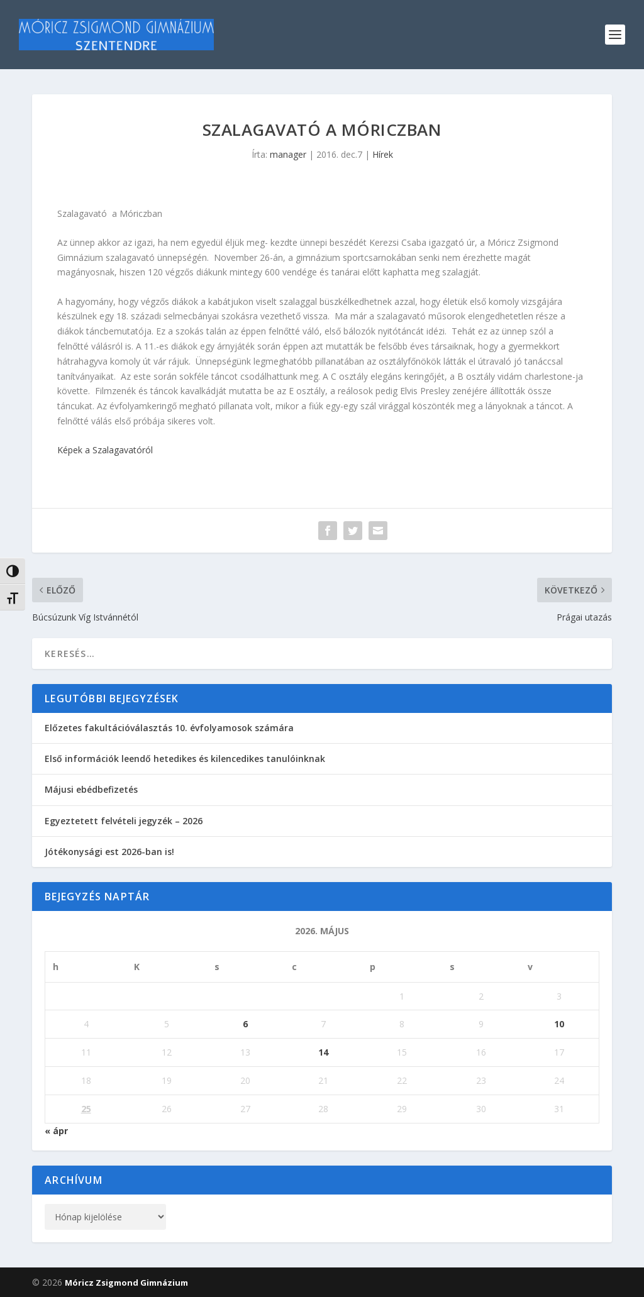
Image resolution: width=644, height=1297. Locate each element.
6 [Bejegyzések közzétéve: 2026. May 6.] (245, 1024)
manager (288, 154)
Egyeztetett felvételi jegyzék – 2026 (124, 821)
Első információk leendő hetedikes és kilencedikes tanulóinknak (185, 758)
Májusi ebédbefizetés (91, 789)
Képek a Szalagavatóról (105, 450)
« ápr (56, 1131)
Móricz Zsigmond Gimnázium (126, 1282)
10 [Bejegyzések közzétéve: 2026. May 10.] (559, 1024)
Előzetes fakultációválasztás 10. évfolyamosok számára (169, 728)
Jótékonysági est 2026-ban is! (109, 852)
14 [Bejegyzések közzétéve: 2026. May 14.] (323, 1052)
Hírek (382, 154)
